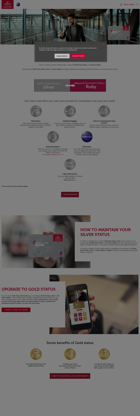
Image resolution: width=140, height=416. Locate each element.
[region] (71, 52)
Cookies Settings (62, 56)
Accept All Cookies (78, 56)
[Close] (103, 44)
